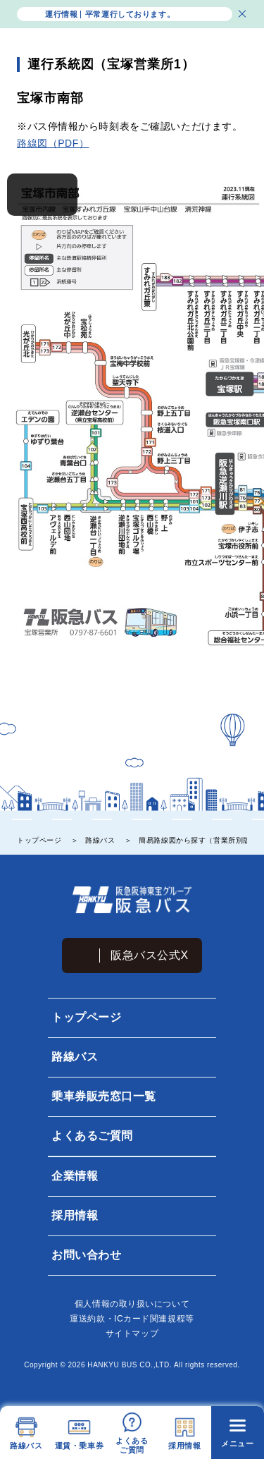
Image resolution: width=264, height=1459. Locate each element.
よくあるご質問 (91, 1136)
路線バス (74, 1057)
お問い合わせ (85, 1255)
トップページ (85, 1017)
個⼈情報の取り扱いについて (132, 1304)
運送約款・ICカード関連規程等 (132, 1319)
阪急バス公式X (150, 955)
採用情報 (74, 1215)
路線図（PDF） (53, 143)
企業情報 (74, 1176)
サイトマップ (132, 1333)
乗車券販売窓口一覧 (103, 1096)
